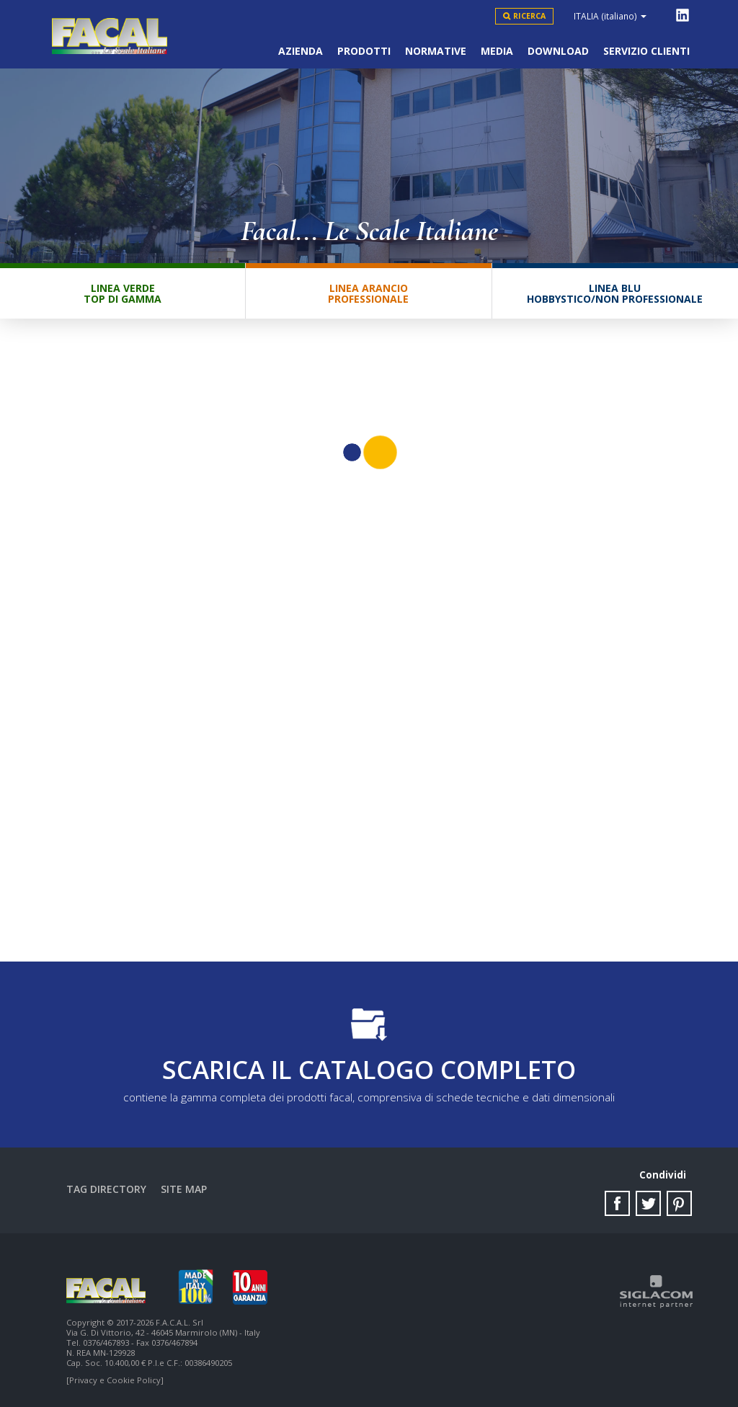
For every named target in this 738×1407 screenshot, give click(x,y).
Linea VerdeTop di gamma (122, 293)
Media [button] (497, 51)
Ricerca (529, 16)
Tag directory (106, 1189)
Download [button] (558, 51)
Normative (435, 51)
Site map (184, 1189)
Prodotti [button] (364, 51)
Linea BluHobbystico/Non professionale (615, 293)
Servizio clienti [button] (646, 51)
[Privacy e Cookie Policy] (115, 1380)
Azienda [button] (300, 51)
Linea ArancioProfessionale (368, 293)
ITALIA (610, 16)
